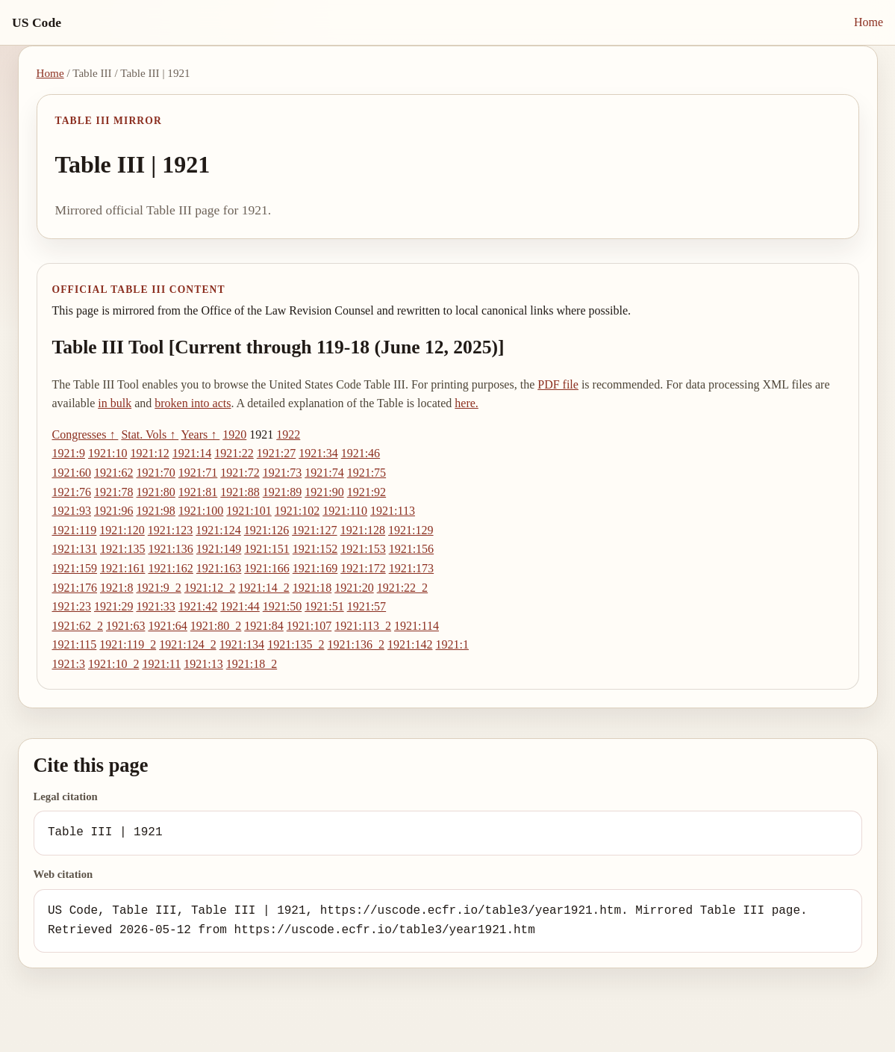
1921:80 (155, 492)
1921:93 (71, 510)
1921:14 (191, 453)
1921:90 (324, 492)
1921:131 (74, 548)
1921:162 (170, 568)
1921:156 (411, 548)
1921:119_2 (127, 644)
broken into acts (193, 403)
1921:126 (266, 530)
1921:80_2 (215, 625)
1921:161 (122, 568)
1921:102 (297, 510)
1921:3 (68, 664)
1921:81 (197, 492)
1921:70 (155, 472)
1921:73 (282, 472)
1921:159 (74, 568)
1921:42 (197, 606)
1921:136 (170, 548)
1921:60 (71, 472)
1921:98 (155, 510)
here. (466, 403)
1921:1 (451, 644)
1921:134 (241, 644)
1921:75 (366, 472)
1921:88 (239, 492)
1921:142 (409, 644)
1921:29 (113, 606)
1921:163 (218, 568)
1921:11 (161, 664)
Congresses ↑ (85, 434)
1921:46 (360, 453)
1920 (234, 434)
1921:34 (318, 453)
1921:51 (324, 606)
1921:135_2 (295, 644)
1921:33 (155, 606)
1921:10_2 (113, 664)
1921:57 (366, 606)
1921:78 (113, 492)
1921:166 (266, 568)
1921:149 (218, 548)
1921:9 (68, 453)
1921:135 (122, 548)
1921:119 (74, 530)
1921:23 (71, 606)
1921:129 (410, 530)
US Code (36, 22)
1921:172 (362, 568)
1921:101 (248, 510)
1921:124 (218, 530)
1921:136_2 (356, 644)
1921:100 (200, 510)
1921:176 (74, 587)
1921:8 (116, 587)
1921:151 (266, 548)
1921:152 (315, 548)
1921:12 (149, 453)
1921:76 (71, 492)
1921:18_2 (251, 664)
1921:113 (392, 510)
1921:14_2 (263, 587)
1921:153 (362, 548)
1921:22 (233, 453)
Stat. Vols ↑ (149, 434)
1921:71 (197, 472)
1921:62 (113, 472)
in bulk (114, 403)
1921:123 (170, 530)
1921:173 (411, 568)
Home (868, 22)
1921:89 (282, 492)
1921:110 (344, 510)
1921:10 (107, 453)
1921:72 (239, 472)
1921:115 (74, 644)
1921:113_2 (362, 625)
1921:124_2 (187, 644)
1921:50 (282, 606)
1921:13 (203, 664)
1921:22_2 (402, 587)
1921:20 (353, 587)
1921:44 (239, 606)
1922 (288, 434)
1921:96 (113, 510)
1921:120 (121, 530)
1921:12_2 (209, 587)
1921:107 (309, 625)
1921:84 (263, 625)
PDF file (558, 384)
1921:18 (312, 587)
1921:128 (362, 530)
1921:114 (416, 625)
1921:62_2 (77, 625)
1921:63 (125, 625)
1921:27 (276, 453)
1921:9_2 (158, 587)
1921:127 (314, 530)
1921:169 (315, 568)
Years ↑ (200, 434)
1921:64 (167, 625)
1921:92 (366, 492)
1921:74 (324, 472)
